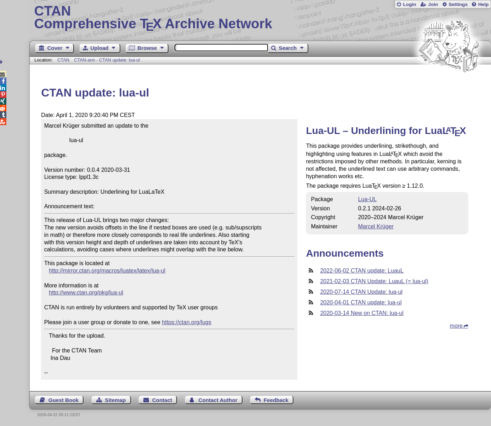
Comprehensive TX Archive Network (260, 18)
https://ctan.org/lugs (186, 322)
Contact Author (217, 400)
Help (483, 4)
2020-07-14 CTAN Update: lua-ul (361, 292)
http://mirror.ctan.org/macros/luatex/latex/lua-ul (107, 271)
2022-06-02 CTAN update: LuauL (361, 271)
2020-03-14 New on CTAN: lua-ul (361, 313)
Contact (162, 400)
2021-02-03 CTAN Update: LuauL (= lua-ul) (374, 281)
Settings (458, 4)
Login (409, 4)
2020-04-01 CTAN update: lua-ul (360, 302)
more (456, 326)
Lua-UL (367, 199)
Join (433, 4)
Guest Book (63, 400)
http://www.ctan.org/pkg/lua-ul (86, 293)
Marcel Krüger (375, 226)
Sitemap (115, 400)
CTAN (63, 60)
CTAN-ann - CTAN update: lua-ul (107, 60)
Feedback (276, 400)
